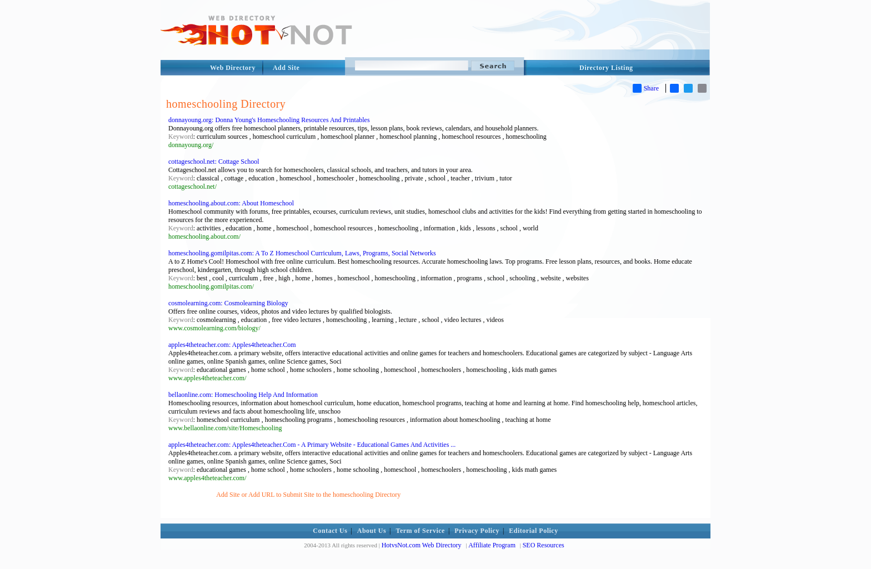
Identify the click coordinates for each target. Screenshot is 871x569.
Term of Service (420, 531)
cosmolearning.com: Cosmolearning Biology (228, 303)
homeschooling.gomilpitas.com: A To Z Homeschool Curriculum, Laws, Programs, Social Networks (302, 253)
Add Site (286, 68)
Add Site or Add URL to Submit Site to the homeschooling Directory (308, 494)
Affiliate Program (491, 545)
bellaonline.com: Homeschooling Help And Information (243, 395)
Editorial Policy (533, 531)
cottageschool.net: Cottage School (213, 161)
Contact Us (330, 531)
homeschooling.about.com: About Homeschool (231, 203)
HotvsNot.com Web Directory (422, 545)
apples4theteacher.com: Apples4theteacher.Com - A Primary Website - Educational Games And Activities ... (311, 445)
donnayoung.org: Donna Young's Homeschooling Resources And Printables (269, 120)
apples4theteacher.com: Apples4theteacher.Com (232, 345)
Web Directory (233, 68)
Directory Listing (606, 68)
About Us (371, 531)
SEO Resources (543, 545)
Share (646, 88)
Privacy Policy (476, 531)
